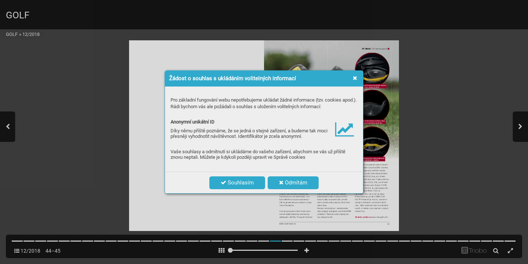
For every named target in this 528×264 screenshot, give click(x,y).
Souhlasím (237, 182)
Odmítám (293, 182)
